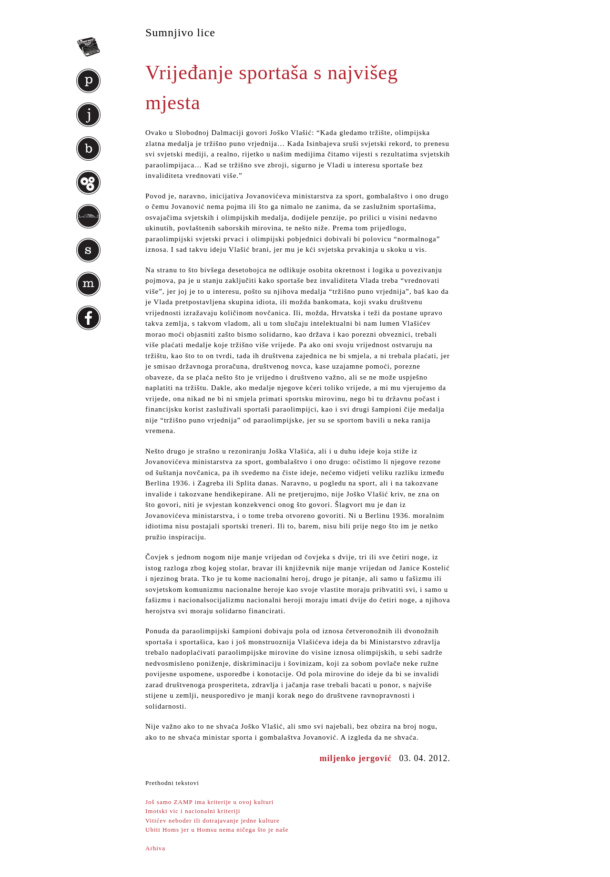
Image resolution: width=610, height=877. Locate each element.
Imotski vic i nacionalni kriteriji (192, 811)
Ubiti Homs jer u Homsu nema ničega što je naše (217, 829)
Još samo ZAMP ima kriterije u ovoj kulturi (209, 801)
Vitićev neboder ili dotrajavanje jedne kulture (212, 820)
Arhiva (155, 848)
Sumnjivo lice (180, 32)
